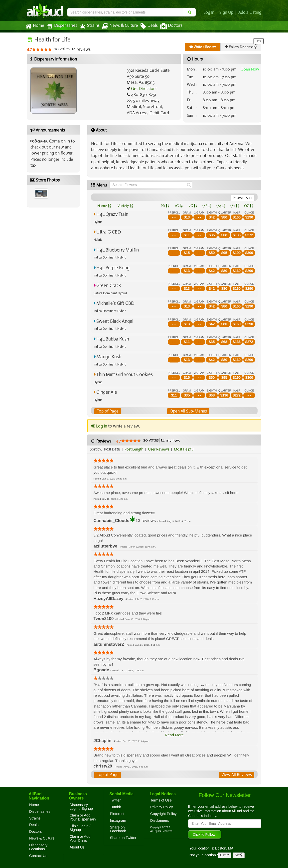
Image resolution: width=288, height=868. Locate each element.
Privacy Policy (161, 807)
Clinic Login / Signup (80, 828)
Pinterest (117, 814)
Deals (145, 26)
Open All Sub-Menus (188, 411)
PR (164, 206)
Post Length (134, 449)
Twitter (115, 800)
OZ (248, 206)
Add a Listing (250, 12)
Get (224, 855)
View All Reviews (237, 775)
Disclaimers (159, 820)
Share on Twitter (123, 838)
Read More (174, 735)
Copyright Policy (163, 814)
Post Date (112, 449)
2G (192, 206)
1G (179, 206)
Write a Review (203, 47)
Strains (88, 26)
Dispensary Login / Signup (81, 807)
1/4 (220, 206)
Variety (125, 206)
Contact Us (38, 856)
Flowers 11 (243, 197)
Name (104, 206)
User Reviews (159, 449)
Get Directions (143, 88)
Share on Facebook (118, 829)
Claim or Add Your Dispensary (83, 818)
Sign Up (227, 12)
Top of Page (107, 411)
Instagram (118, 820)
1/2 (234, 206)
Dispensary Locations (38, 847)
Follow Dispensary (241, 47)
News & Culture (117, 26)
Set (239, 855)
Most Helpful (185, 449)
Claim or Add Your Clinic (80, 839)
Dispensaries (61, 26)
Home (34, 26)
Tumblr (115, 807)
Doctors (167, 26)
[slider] (42, 50)
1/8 (206, 206)
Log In (209, 12)
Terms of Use (161, 800)
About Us (77, 847)
